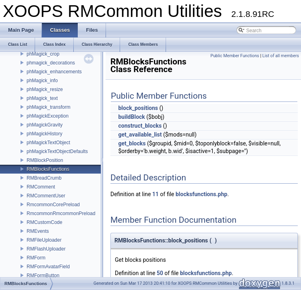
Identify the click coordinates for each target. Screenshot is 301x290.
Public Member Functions (234, 55)
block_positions (138, 108)
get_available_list (140, 134)
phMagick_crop (43, 54)
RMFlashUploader (46, 249)
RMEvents (38, 231)
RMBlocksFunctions (48, 169)
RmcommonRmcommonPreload (61, 213)
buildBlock (131, 117)
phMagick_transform (49, 107)
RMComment (41, 187)
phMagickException (48, 116)
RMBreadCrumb (44, 178)
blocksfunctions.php (201, 194)
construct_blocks (140, 125)
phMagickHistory (44, 134)
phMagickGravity (44, 125)
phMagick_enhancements (54, 72)
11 (155, 194)
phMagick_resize (45, 89)
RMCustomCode (44, 222)
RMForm (36, 258)
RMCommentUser (46, 196)
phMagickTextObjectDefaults (57, 151)
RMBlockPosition (45, 160)
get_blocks (131, 143)
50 (160, 273)
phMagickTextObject (48, 142)
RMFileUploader (44, 240)
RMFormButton (43, 275)
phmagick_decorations (51, 63)
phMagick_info (42, 80)
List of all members (280, 55)
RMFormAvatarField (48, 266)
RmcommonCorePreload (53, 204)
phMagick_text (42, 98)
